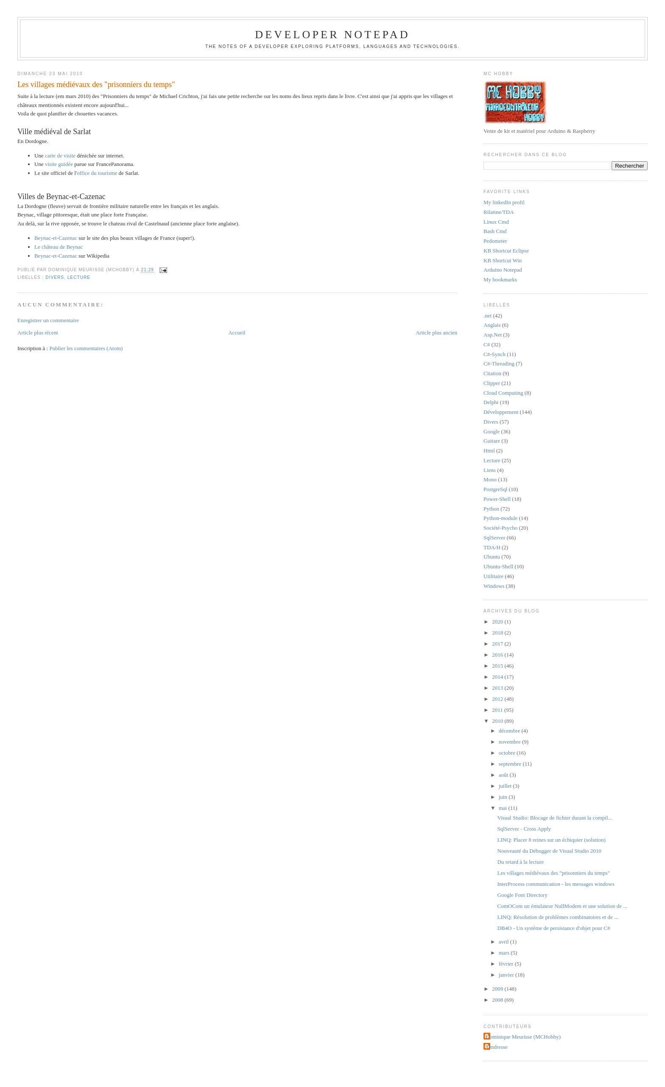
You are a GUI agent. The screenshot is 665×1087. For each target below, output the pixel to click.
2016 (498, 655)
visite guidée (59, 164)
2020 (498, 621)
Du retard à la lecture (520, 862)
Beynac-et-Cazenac (55, 238)
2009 (498, 989)
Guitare (491, 441)
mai (504, 808)
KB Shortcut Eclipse (506, 250)
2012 (498, 699)
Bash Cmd (495, 231)
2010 (498, 721)
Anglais (491, 325)
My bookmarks (500, 279)
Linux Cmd (496, 222)
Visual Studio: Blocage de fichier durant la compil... (554, 818)
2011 (498, 710)
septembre (511, 764)
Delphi (490, 402)
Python (491, 509)
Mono (490, 479)
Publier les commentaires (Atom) (86, 348)
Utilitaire (493, 576)
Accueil (236, 332)
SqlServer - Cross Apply (524, 829)
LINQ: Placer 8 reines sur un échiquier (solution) (551, 840)
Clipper (491, 383)
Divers (54, 277)
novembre (510, 742)
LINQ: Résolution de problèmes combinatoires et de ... (557, 917)
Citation (492, 373)
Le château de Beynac (58, 247)
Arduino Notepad (502, 270)
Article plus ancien (436, 332)
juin (504, 797)
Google (491, 431)
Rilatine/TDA (498, 212)
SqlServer (494, 537)
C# (486, 344)
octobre (508, 753)
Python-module (500, 518)
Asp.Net (492, 334)
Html (489, 450)
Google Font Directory (522, 895)
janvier (507, 975)
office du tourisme (97, 173)
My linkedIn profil (504, 202)
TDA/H (491, 547)
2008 (498, 1000)
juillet (506, 786)
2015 (498, 666)
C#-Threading (498, 363)
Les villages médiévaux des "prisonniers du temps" (96, 84)
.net (487, 315)
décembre (510, 730)
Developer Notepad (332, 34)
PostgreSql (495, 489)
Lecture (78, 277)
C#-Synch (494, 354)
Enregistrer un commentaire (48, 320)
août (504, 775)
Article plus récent (37, 332)
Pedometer (495, 241)
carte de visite (60, 155)
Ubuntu (491, 556)
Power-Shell (497, 499)
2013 (498, 688)
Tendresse (497, 1047)
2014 (498, 677)
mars (505, 952)
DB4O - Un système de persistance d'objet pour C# (553, 928)
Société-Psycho (500, 528)
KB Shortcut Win (502, 260)
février (507, 964)
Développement (500, 412)
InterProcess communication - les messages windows (556, 884)
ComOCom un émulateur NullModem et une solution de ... (562, 906)
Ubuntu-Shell (498, 566)
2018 (498, 632)
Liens (489, 470)
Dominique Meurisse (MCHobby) (523, 1037)
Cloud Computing (503, 393)
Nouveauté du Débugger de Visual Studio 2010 (549, 851)
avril (504, 941)
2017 (498, 643)
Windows (493, 586)
